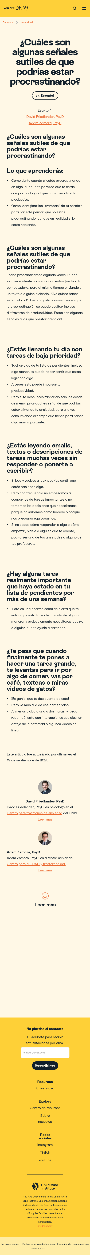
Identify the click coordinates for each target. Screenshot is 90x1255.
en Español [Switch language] (45, 95)
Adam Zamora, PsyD (45, 123)
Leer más (45, 819)
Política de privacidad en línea (38, 1244)
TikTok (45, 1152)
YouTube (45, 1160)
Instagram (45, 1145)
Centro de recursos (45, 1108)
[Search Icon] (74, 8)
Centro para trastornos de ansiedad (34, 813)
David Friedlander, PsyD (45, 117)
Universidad (26, 22)
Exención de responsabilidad (73, 1244)
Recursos (8, 22)
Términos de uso (10, 1244)
